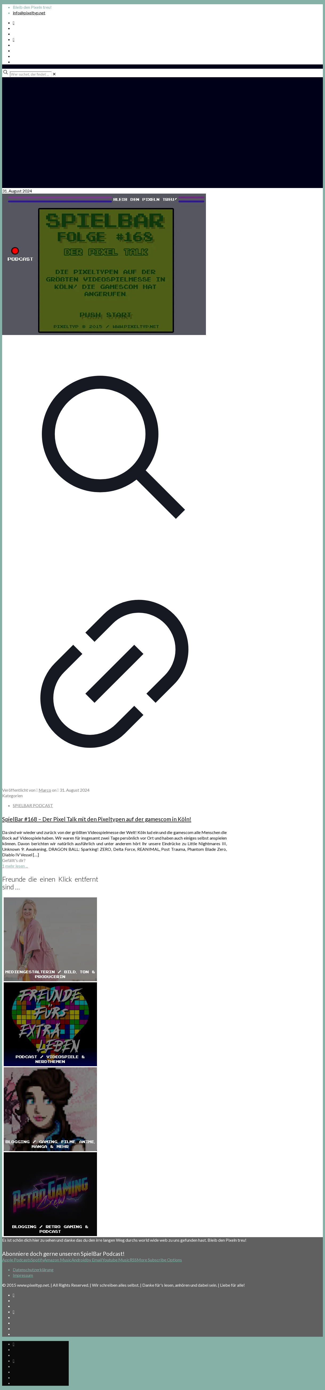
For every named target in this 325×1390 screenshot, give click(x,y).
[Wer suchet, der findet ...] (31, 74)
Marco (45, 789)
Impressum (23, 1275)
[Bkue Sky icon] (13, 39)
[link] (54, 73)
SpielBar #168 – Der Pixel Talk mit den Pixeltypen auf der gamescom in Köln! (96, 819)
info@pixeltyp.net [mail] (29, 12)
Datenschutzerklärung (33, 1269)
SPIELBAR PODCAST (33, 805)
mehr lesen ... (16, 865)
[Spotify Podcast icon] (13, 22)
